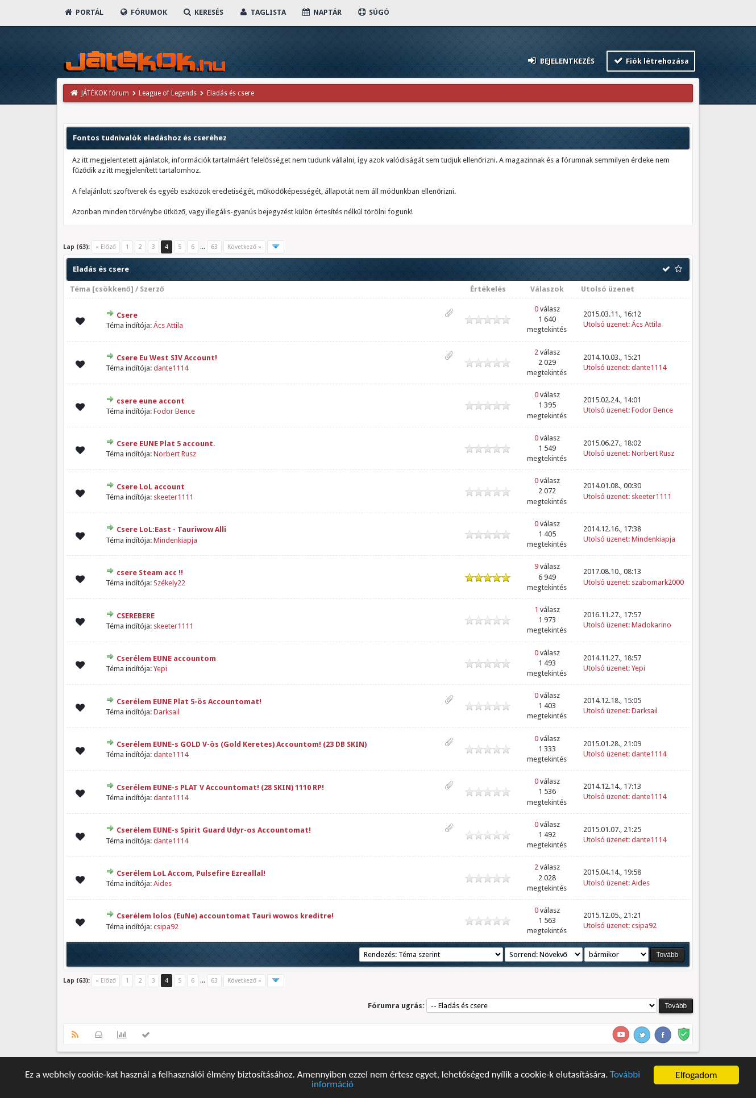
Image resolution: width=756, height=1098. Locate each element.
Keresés (202, 12)
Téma (80, 289)
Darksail (166, 712)
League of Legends (168, 93)
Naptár (321, 12)
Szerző (152, 289)
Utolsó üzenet (607, 289)
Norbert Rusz (174, 454)
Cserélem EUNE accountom (166, 658)
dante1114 (170, 368)
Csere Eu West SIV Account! (167, 357)
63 (214, 247)
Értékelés (488, 289)
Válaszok (547, 289)
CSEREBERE (136, 616)
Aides (162, 883)
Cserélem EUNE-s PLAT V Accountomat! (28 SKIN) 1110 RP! (220, 787)
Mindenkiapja (175, 540)
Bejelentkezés (560, 60)
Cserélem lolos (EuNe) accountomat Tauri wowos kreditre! (225, 916)
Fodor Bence (174, 411)
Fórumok (143, 12)
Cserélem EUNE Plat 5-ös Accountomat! (189, 701)
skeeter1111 (173, 497)
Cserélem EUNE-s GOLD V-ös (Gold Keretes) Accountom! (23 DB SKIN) (242, 744)
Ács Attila (168, 325)
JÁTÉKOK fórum (105, 93)
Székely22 (169, 583)
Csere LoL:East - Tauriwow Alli (171, 529)
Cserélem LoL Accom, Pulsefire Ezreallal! (191, 873)
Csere (127, 315)
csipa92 (165, 926)
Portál (83, 12)
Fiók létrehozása (651, 60)
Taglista (262, 12)
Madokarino (651, 625)
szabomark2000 (658, 582)
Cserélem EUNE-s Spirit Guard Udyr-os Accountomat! (214, 830)
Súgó (373, 12)
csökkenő (113, 289)
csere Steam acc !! (150, 572)
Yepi (160, 668)
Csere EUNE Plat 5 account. (166, 443)
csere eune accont (151, 401)
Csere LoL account (151, 487)
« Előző (105, 247)
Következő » (244, 247)
